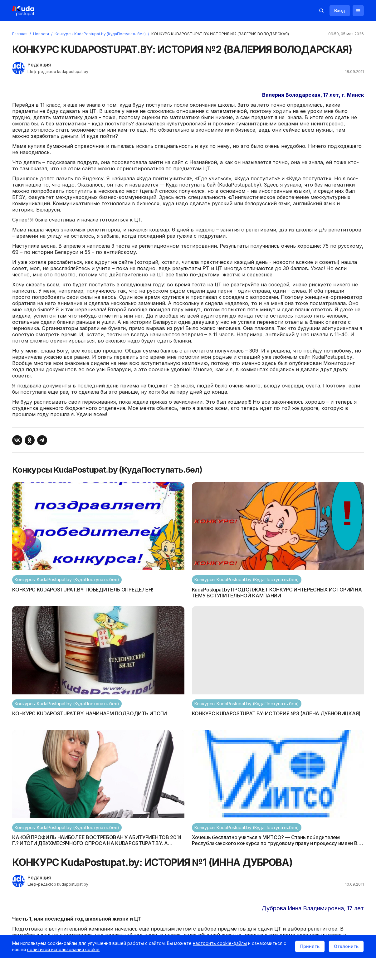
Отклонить (346, 946)
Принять (309, 946)
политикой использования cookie (63, 949)
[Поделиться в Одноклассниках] (30, 441)
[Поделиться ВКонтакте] (17, 441)
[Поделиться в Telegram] (42, 441)
